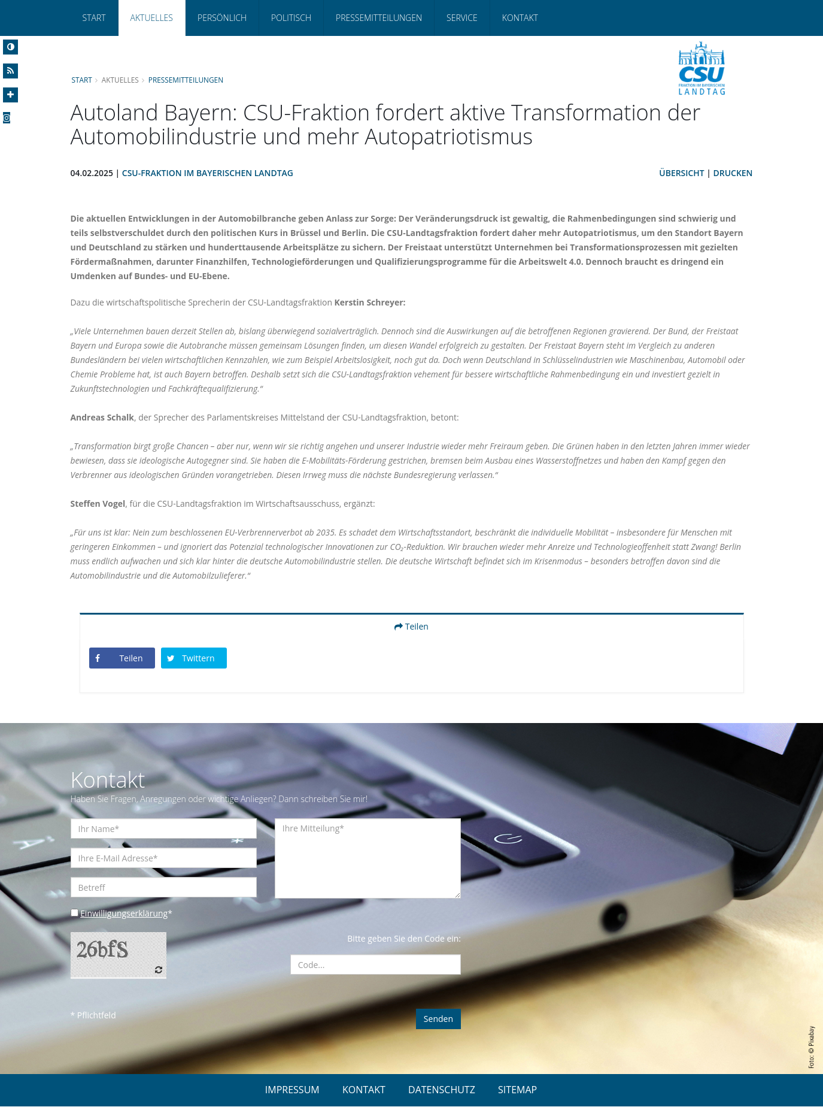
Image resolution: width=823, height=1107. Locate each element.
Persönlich (222, 17)
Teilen (411, 627)
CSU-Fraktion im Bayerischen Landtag (208, 173)
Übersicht (681, 173)
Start (94, 17)
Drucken (732, 173)
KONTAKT (363, 1090)
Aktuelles (151, 17)
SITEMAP (517, 1090)
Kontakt (520, 17)
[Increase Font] (10, 94)
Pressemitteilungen (379, 17)
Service (462, 17)
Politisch (291, 17)
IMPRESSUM (292, 1090)
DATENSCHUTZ (441, 1090)
